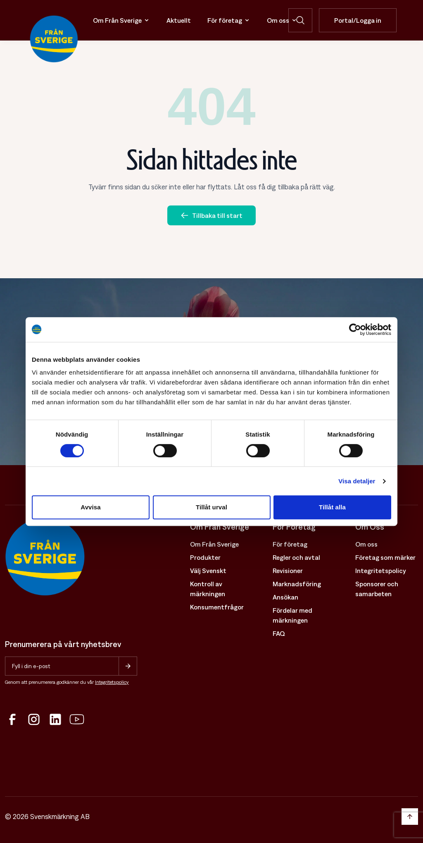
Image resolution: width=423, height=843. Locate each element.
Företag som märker (385, 557)
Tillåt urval (211, 507)
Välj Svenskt (208, 570)
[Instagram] (33, 719)
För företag (228, 20)
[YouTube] (76, 719)
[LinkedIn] (55, 719)
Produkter (205, 557)
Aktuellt (178, 20)
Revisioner (288, 570)
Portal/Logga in (357, 20)
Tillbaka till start (211, 215)
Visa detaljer (356, 481)
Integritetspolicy (112, 682)
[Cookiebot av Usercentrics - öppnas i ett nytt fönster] (355, 329)
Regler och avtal (296, 557)
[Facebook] (12, 719)
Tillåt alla (332, 507)
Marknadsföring (297, 583)
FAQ (279, 633)
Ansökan (285, 597)
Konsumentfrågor (217, 607)
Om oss (282, 20)
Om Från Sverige (121, 20)
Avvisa (90, 507)
